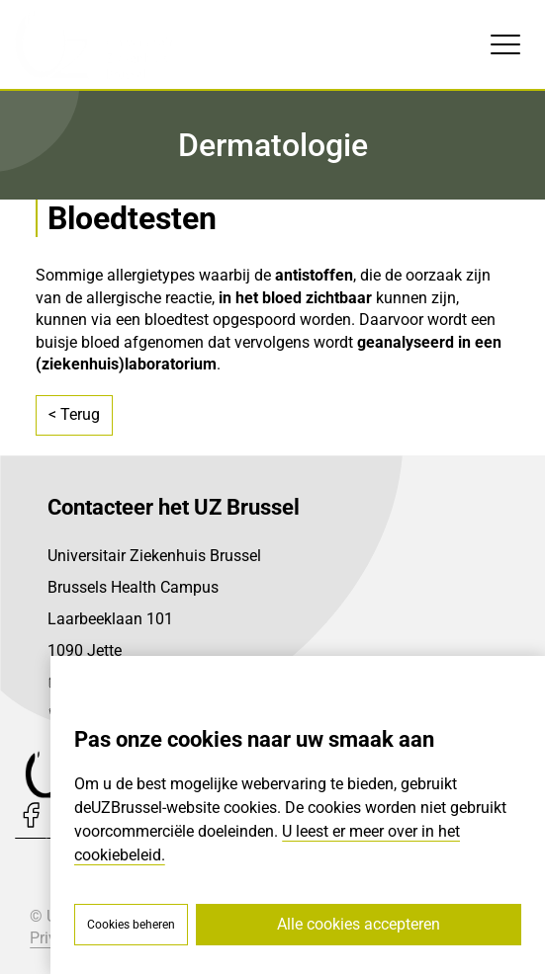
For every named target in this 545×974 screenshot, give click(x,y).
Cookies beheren (131, 925)
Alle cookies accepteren (358, 924)
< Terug (74, 414)
